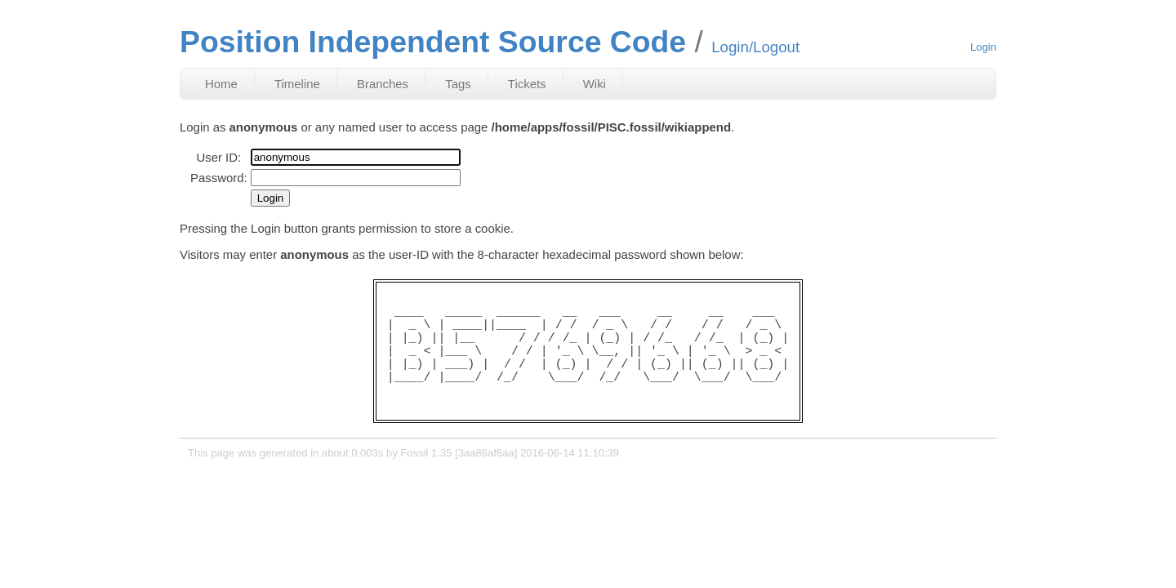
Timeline (297, 84)
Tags (458, 84)
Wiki (594, 84)
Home (221, 84)
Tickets (527, 84)
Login (983, 47)
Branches (382, 84)
